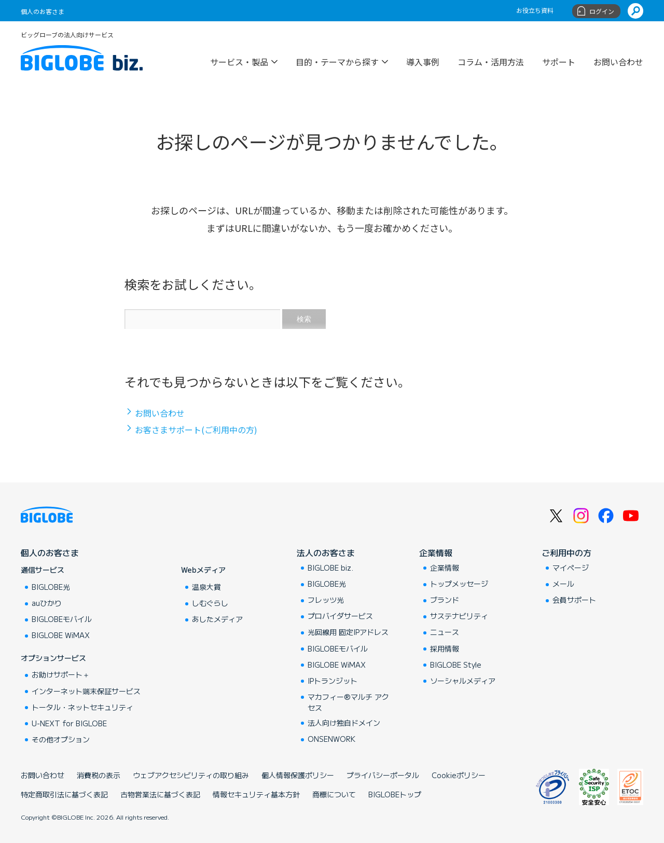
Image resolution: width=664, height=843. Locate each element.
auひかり (47, 603)
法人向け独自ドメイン (344, 722)
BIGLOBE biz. (330, 567)
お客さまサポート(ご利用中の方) (196, 429)
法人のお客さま (326, 552)
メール (563, 583)
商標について (334, 794)
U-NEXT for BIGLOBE (69, 723)
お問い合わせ (618, 61)
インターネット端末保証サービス (86, 691)
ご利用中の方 (566, 552)
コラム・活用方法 (491, 61)
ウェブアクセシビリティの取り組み (191, 775)
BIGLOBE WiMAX (61, 635)
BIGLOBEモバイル (62, 619)
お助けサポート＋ (61, 674)
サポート (558, 61)
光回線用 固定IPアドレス (348, 632)
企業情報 (435, 552)
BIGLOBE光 (51, 587)
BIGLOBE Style (455, 664)
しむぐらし (210, 603)
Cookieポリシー (459, 775)
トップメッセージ (459, 583)
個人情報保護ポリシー (297, 775)
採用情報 (444, 648)
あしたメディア (217, 619)
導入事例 (422, 61)
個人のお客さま (42, 11)
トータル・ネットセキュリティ (82, 707)
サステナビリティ (459, 616)
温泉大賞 (206, 587)
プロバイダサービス (340, 616)
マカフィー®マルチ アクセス (348, 702)
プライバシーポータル (383, 775)
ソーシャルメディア (462, 680)
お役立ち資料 (535, 10)
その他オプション (61, 739)
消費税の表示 (98, 775)
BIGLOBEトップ (394, 794)
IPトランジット (332, 680)
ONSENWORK (331, 739)
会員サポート (574, 600)
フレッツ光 (326, 600)
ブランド (444, 600)
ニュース (444, 632)
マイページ (570, 567)
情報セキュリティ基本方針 (256, 794)
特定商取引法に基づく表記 (64, 794)
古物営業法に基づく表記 (160, 794)
